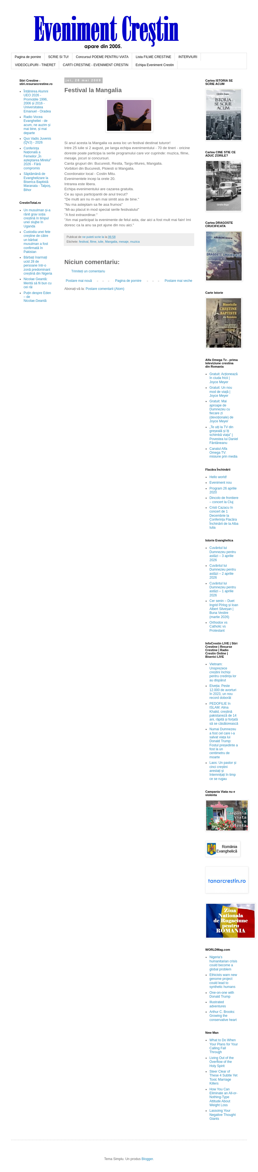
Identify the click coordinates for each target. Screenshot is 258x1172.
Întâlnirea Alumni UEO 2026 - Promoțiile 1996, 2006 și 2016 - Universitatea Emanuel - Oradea (37, 101)
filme (93, 241)
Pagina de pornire (28, 57)
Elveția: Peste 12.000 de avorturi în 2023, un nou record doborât (222, 692)
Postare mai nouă (79, 281)
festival (83, 241)
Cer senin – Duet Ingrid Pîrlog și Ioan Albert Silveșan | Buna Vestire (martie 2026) (223, 609)
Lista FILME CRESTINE (153, 57)
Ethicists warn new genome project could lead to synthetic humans (223, 981)
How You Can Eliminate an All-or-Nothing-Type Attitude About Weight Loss (223, 1097)
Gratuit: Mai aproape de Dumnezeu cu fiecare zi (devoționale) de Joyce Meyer (221, 411)
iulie (100, 241)
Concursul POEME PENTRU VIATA (102, 57)
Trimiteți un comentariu (88, 271)
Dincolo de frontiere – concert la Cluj (223, 500)
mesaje (123, 241)
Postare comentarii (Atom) (105, 289)
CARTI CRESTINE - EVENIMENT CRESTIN (95, 65)
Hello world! (218, 477)
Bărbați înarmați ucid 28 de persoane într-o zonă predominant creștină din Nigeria (38, 265)
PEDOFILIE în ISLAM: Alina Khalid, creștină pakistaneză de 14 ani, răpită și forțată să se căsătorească (223, 714)
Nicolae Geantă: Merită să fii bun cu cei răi (38, 283)
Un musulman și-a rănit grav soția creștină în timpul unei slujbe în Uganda (37, 218)
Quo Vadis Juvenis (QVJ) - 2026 (37, 140)
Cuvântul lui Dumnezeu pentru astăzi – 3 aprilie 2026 (222, 554)
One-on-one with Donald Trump (221, 994)
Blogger (147, 1159)
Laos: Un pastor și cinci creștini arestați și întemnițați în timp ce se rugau (222, 771)
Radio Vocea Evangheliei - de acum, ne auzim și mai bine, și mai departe (37, 125)
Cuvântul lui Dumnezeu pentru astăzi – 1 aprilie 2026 (222, 589)
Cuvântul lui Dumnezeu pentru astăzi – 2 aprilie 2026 (222, 571)
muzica (135, 241)
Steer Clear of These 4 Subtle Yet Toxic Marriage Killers (223, 1077)
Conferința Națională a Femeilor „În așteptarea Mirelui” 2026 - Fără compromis (37, 158)
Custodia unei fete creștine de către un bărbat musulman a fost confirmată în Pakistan (37, 242)
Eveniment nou (220, 483)
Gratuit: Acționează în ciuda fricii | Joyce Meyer (223, 378)
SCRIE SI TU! (58, 57)
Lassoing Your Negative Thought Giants (222, 1115)
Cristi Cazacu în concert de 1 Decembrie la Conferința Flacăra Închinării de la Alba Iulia (223, 517)
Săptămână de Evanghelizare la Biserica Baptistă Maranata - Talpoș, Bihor (37, 182)
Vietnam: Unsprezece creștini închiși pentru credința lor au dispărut (222, 672)
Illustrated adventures (217, 1004)
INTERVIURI (187, 57)
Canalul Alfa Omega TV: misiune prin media (223, 453)
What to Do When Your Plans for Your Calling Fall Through (223, 1046)
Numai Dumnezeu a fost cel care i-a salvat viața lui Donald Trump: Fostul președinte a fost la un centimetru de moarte (223, 743)
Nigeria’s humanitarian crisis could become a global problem (223, 963)
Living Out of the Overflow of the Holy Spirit (221, 1062)
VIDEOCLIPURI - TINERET (35, 65)
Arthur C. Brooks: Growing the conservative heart (223, 1016)
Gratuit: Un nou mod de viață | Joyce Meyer (220, 392)
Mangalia (111, 241)
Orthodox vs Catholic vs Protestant (218, 627)
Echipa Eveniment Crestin (155, 65)
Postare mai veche (178, 281)
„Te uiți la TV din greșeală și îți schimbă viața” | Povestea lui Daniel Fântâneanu (223, 435)
